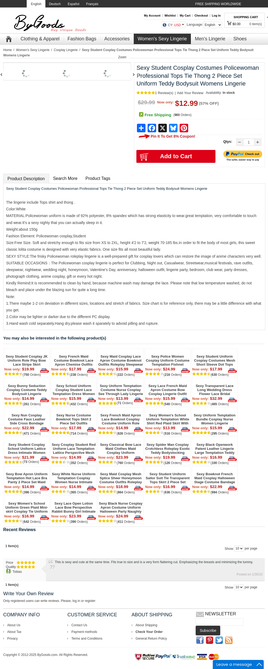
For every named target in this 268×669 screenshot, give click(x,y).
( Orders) (182, 115)
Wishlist (170, 15)
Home (7, 50)
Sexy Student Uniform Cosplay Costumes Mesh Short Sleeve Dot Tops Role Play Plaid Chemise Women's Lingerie (214, 360)
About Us (13, 625)
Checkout (201, 15)
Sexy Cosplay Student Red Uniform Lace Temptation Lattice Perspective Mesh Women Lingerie (74, 449)
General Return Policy (151, 638)
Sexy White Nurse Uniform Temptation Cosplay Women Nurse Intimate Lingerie (73, 478)
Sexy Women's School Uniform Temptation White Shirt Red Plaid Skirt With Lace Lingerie (167, 419)
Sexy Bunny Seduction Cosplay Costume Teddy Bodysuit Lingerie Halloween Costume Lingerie (27, 390)
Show (228, 549)
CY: (174, 25)
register (90, 601)
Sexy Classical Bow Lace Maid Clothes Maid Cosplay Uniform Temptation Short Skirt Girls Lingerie (120, 449)
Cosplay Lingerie (66, 50)
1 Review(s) (164, 93)
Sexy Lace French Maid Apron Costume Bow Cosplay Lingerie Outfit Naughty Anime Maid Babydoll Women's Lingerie (167, 390)
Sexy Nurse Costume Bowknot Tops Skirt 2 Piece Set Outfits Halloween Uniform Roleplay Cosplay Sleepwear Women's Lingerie (73, 419)
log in (76, 601)
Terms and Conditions (86, 638)
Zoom (122, 57)
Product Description (26, 178)
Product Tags (97, 178)
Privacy (12, 638)
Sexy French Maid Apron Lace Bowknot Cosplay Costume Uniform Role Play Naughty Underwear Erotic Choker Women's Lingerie (120, 419)
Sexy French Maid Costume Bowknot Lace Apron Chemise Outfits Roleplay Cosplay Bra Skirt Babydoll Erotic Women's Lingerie (74, 360)
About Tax (14, 632)
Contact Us (79, 625)
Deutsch (55, 4)
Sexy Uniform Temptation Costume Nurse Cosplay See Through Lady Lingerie (120, 390)
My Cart (185, 15)
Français (92, 4)
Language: (195, 24)
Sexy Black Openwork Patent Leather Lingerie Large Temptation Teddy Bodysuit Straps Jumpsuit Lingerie (214, 449)
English (36, 4)
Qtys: (227, 142)
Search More (65, 178)
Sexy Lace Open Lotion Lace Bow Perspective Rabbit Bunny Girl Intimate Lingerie (74, 507)
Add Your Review (190, 93)
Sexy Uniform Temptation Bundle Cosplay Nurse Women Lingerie (215, 419)
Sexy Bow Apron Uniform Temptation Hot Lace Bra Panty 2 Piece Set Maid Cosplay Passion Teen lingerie (27, 478)
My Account (152, 15)
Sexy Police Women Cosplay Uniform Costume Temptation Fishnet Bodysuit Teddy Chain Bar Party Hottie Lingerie (167, 360)
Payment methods (84, 632)
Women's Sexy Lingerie (32, 50)
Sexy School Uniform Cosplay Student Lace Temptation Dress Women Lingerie (73, 390)
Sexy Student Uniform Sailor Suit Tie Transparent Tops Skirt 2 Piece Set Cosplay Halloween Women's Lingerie (168, 478)
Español (73, 4)
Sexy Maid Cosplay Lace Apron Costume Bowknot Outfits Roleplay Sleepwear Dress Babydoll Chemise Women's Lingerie (120, 360)
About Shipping (146, 625)
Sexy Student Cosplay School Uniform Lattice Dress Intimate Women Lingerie (27, 449)
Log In (216, 15)
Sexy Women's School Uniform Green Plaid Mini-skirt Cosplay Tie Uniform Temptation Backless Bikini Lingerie (26, 507)
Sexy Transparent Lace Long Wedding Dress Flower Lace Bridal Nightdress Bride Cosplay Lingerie (215, 390)
